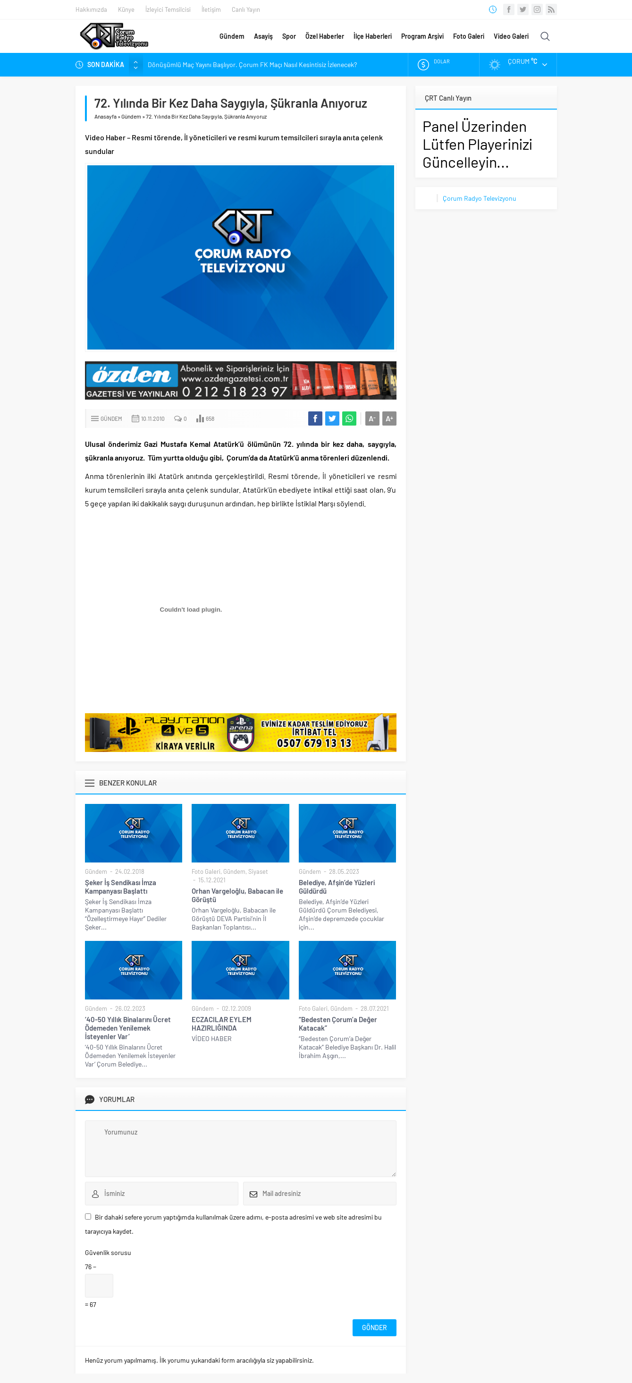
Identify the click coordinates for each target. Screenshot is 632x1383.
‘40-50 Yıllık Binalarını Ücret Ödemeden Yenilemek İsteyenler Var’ (128, 1028)
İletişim (211, 9)
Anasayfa (105, 116)
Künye (126, 9)
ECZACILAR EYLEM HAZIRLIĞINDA (222, 1023)
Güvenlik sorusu (108, 1252)
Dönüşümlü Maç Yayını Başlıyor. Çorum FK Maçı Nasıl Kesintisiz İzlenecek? (252, 64)
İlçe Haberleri (373, 36)
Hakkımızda (91, 9)
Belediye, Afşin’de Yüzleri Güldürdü (337, 886)
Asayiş (263, 36)
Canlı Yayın (246, 9)
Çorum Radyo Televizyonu (479, 198)
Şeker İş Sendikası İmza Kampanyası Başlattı (120, 886)
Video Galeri (511, 36)
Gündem (231, 36)
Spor (289, 36)
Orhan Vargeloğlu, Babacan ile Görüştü (237, 895)
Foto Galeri (468, 36)
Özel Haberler (324, 36)
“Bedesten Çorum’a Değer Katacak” (338, 1023)
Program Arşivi (422, 36)
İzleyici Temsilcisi (168, 9)
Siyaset (258, 871)
